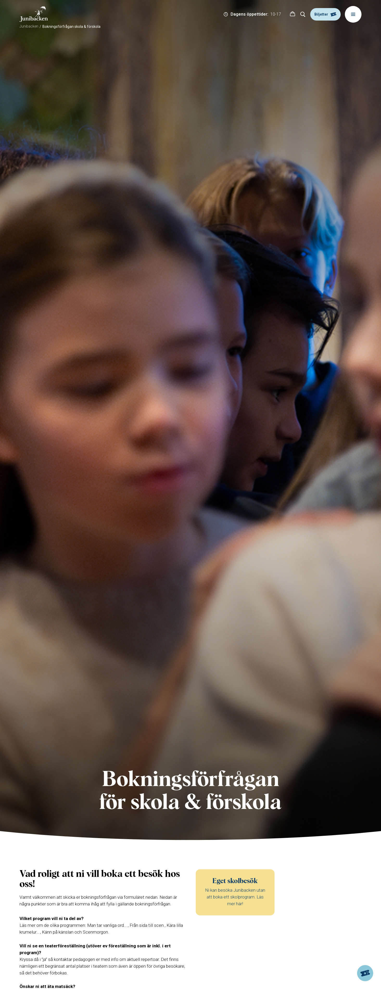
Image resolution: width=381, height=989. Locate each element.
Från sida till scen (147, 925)
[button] (292, 14)
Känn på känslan (57, 932)
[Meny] (353, 14)
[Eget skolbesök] (235, 892)
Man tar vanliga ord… (107, 925)
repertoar (150, 959)
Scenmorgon (95, 932)
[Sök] (303, 14)
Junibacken (29, 26)
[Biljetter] (365, 973)
